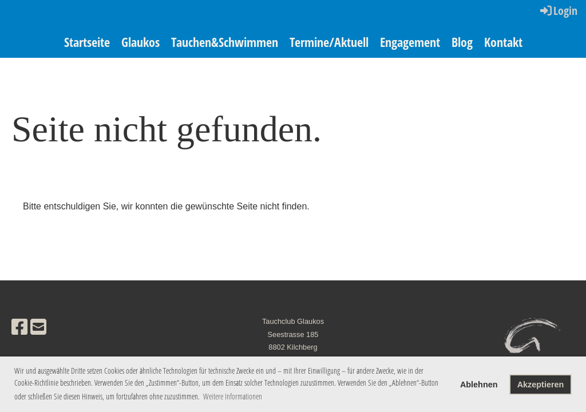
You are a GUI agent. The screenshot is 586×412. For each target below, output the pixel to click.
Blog (462, 41)
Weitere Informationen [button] (232, 396)
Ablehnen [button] (479, 384)
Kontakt (503, 41)
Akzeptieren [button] (540, 384)
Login (558, 10)
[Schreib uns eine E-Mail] (38, 327)
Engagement (410, 41)
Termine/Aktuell (329, 41)
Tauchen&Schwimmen (224, 41)
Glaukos (140, 41)
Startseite (87, 41)
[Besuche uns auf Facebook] (19, 327)
